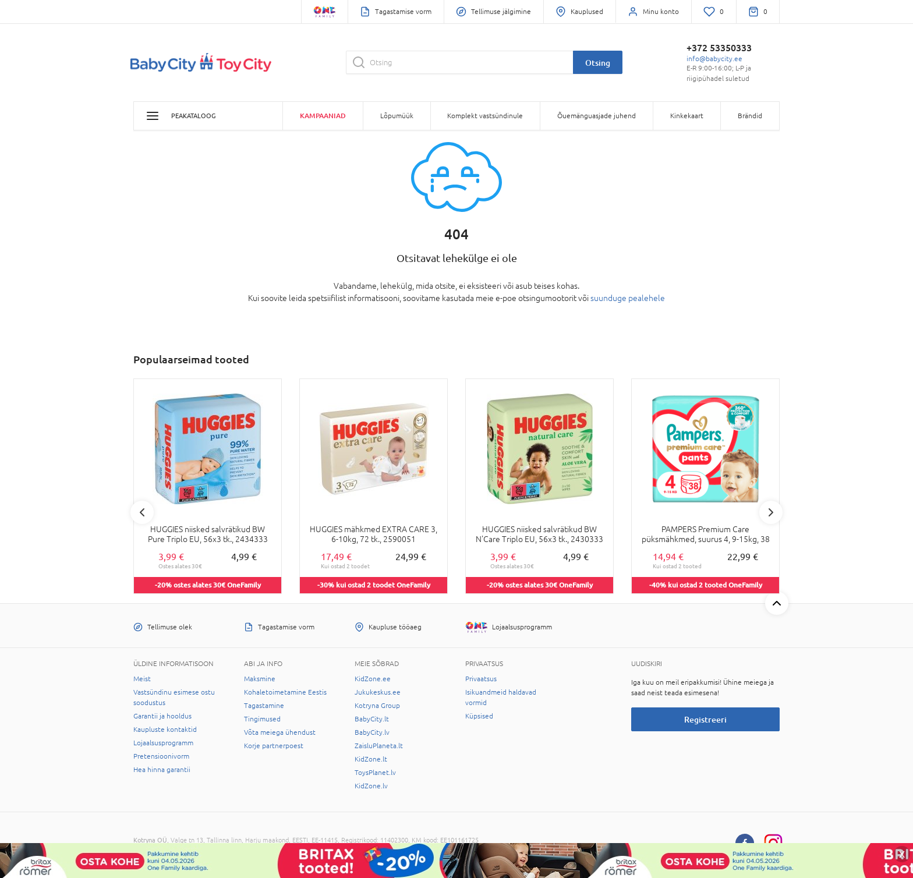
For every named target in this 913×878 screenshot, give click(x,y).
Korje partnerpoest (273, 746)
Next (771, 512)
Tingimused (262, 719)
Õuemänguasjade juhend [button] (596, 116)
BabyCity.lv (372, 732)
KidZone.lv (371, 786)
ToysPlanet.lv (375, 773)
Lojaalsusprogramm (163, 743)
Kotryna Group (377, 706)
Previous (142, 512)
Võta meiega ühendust (280, 732)
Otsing (597, 63)
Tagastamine (264, 706)
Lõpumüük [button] (396, 116)
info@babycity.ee (714, 59)
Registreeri (705, 719)
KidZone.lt (371, 759)
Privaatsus (481, 679)
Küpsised (479, 716)
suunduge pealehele (627, 298)
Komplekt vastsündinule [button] (485, 116)
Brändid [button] (750, 116)
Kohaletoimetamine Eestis (285, 692)
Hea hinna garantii (161, 770)
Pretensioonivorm (161, 756)
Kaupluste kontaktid (165, 729)
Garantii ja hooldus (162, 716)
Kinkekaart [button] (686, 116)
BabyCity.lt (372, 719)
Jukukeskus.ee (378, 692)
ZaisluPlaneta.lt (379, 746)
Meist (142, 679)
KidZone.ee (373, 679)
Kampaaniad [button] (323, 115)
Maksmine (259, 679)
